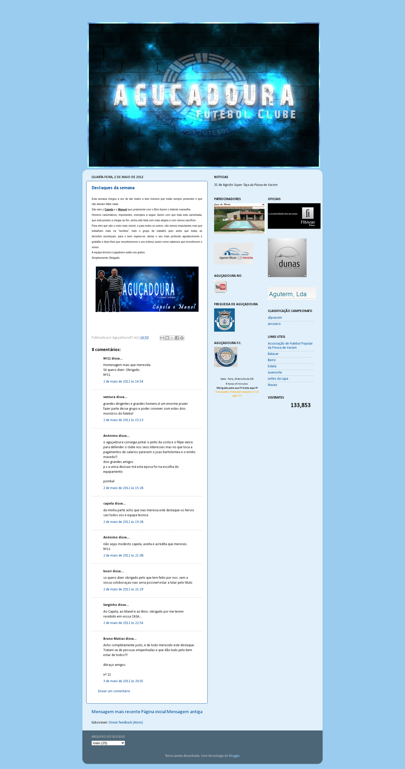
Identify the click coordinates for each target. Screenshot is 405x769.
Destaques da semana (113, 188)
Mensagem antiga (184, 712)
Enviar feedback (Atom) (126, 722)
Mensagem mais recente (116, 712)
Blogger (234, 756)
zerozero (274, 324)
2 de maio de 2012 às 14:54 (123, 381)
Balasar (273, 354)
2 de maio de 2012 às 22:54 (123, 623)
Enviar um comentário (114, 691)
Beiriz (272, 360)
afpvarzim (275, 317)
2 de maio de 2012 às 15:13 (123, 420)
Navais (272, 385)
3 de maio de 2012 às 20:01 (123, 681)
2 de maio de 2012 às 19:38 (123, 522)
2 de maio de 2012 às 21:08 (123, 555)
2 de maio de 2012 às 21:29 (123, 589)
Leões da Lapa (278, 378)
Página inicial (153, 712)
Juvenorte (275, 372)
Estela (272, 366)
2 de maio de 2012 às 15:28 (123, 488)
